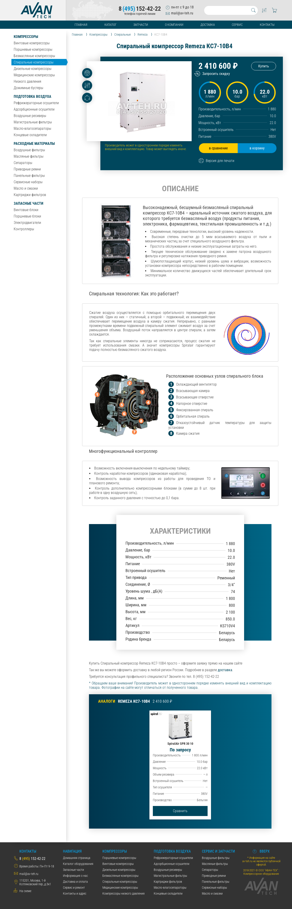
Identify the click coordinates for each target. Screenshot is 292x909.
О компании (174, 25)
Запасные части (28, 203)
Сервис (237, 25)
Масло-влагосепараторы (32, 128)
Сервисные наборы (28, 182)
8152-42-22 (140, 9)
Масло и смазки (26, 188)
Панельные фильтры (29, 175)
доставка (225, 670)
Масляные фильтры (28, 156)
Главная (81, 25)
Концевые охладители (30, 135)
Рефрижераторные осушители (36, 103)
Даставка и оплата (75, 881)
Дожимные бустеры (28, 88)
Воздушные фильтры (29, 150)
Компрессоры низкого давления (123, 893)
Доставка (208, 25)
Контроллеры (24, 229)
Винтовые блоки (26, 210)
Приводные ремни (27, 169)
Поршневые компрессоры (33, 49)
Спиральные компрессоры (33, 62)
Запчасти (140, 25)
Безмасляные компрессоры (34, 56)
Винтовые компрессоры (32, 43)
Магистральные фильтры (33, 122)
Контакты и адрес (74, 893)
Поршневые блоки (27, 216)
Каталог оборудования (78, 864)
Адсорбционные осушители (34, 109)
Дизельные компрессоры (32, 68)
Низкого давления (27, 81)
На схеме (25, 891)
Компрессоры (26, 36)
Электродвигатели (27, 222)
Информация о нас (75, 875)
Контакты (267, 25)
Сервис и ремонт (74, 887)
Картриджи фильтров (30, 195)
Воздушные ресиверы (30, 116)
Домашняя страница (76, 858)
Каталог (110, 25)
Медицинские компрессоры (34, 75)
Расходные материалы (34, 143)
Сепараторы (23, 163)
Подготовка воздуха (32, 96)
